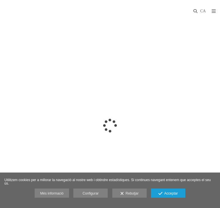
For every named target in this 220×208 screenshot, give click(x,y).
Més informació (51, 193)
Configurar (90, 193)
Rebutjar (129, 193)
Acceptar (168, 193)
